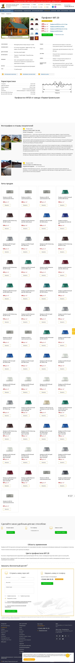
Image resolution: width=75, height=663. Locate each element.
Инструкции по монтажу (25, 645)
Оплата (41, 4)
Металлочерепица (18, 10)
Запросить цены (45, 74)
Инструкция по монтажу (10, 74)
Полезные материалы (24, 647)
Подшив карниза (27, 10)
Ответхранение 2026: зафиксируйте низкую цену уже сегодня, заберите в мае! (37, 1)
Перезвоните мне (25, 6)
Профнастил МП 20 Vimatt (56, 31)
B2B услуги (3, 641)
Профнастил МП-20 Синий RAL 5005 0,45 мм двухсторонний (46, 432)
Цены (41, 6)
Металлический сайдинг (37, 10)
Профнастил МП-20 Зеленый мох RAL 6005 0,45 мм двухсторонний (28, 409)
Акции (47, 6)
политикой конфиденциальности (20, 602)
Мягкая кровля (4, 631)
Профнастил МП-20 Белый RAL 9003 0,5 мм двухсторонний (27, 456)
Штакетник (53, 10)
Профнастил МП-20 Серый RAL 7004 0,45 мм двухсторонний (46, 456)
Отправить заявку (11, 611)
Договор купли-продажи (25, 639)
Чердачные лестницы (6, 639)
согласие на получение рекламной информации (15, 606)
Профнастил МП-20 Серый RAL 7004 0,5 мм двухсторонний (64, 456)
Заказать (7, 205)
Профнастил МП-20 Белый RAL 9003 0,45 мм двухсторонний (9, 456)
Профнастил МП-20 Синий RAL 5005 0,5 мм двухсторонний (64, 432)
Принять (45, 659)
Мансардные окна (5, 638)
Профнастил (47, 10)
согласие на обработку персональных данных (20, 601)
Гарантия (21, 643)
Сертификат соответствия (29, 74)
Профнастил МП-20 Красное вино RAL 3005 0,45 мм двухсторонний (9, 479)
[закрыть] (74, 496)
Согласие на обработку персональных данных (22, 657)
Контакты (48, 4)
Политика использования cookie (59, 656)
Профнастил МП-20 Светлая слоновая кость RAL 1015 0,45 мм (47, 409)
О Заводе (21, 651)
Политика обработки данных (71, 496)
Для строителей (23, 623)
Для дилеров (22, 638)
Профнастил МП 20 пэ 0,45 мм (57, 26)
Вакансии (21, 653)
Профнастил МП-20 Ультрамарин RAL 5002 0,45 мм (64, 222)
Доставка (21, 631)
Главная (2, 13)
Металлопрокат (64, 10)
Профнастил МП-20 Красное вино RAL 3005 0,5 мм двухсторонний (28, 479)
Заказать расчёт (47, 34)
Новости (21, 641)
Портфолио (35, 6)
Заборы (58, 10)
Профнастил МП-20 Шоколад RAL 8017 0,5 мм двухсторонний (28, 432)
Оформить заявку (61, 532)
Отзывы (34, 4)
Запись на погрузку (26, 4)
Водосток (71, 10)
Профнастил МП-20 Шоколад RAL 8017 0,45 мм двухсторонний (10, 432)
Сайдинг (3, 634)
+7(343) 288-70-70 (69, 6)
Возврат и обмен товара (25, 636)
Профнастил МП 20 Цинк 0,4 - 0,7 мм (58, 28)
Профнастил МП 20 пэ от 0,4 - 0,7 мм (58, 24)
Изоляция (3, 636)
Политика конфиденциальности (7, 657)
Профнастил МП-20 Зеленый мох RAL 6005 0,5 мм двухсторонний (65, 409)
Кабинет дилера (57, 4)
